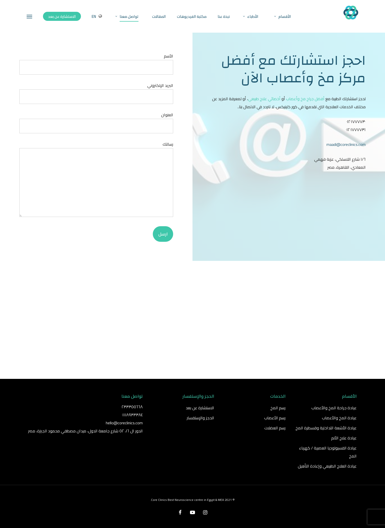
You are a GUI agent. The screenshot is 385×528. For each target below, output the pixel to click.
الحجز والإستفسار (200, 418)
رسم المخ (277, 408)
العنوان (96, 122)
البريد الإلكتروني (96, 93)
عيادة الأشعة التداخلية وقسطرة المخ (326, 428)
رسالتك (96, 179)
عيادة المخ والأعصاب (339, 418)
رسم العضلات (274, 428)
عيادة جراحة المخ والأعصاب (334, 408)
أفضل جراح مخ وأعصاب (305, 98)
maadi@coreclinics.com (346, 144)
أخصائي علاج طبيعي (264, 98)
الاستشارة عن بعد (200, 408)
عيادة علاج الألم (344, 438)
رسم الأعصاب (274, 418)
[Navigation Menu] (30, 16)
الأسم (96, 63)
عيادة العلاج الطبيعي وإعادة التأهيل (327, 466)
